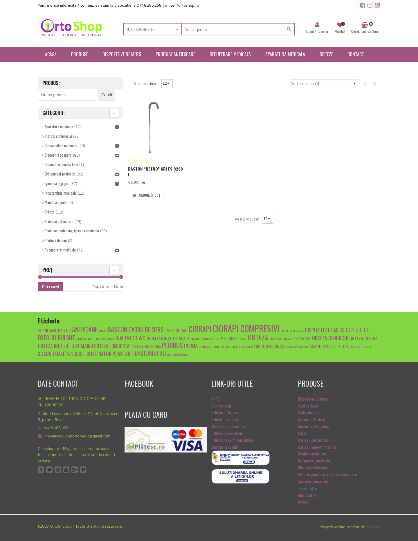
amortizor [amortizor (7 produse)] (60, 330)
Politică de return (224, 419)
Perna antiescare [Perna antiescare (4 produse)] (210, 346)
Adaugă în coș (149, 195)
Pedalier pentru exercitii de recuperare (327, 474)
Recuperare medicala (60, 250)
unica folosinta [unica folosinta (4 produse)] (177, 354)
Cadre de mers (309, 412)
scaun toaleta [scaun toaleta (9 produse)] (54, 353)
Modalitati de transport (229, 426)
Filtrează (50, 286)
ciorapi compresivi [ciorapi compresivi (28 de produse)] (246, 328)
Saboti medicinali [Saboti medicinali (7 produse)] (268, 346)
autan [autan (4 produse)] (103, 330)
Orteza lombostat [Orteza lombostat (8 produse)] (112, 346)
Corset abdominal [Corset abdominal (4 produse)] (292, 330)
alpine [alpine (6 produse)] (43, 330)
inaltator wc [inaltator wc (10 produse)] (130, 338)
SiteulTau (373, 526)
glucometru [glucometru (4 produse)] (84, 338)
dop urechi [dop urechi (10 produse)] (358, 329)
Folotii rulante (308, 406)
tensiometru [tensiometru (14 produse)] (148, 353)
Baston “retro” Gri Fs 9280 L (155, 172)
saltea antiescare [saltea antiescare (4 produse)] (297, 346)
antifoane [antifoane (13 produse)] (85, 329)
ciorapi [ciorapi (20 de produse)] (200, 328)
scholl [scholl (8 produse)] (78, 353)
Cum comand (221, 406)
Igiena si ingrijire (57, 183)
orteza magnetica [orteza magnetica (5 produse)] (146, 346)
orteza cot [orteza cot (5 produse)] (302, 338)
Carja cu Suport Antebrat (317, 447)
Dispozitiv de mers (58, 155)
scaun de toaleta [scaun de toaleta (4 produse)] (360, 346)
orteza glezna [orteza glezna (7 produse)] (363, 338)
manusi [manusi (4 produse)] (195, 338)
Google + (74, 469)
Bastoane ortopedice (313, 426)
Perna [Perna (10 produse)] (191, 345)
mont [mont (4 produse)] (243, 338)
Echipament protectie (60, 174)
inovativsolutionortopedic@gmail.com (77, 436)
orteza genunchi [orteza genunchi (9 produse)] (330, 338)
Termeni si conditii (225, 447)
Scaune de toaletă (311, 419)
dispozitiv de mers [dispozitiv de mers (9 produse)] (325, 330)
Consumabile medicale (61, 145)
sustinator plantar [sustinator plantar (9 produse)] (108, 353)
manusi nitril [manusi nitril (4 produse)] (210, 338)
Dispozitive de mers (313, 399)
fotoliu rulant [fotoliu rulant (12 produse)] (56, 337)
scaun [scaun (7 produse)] (315, 346)
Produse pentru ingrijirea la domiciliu (72, 231)
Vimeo (83, 469)
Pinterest (58, 469)
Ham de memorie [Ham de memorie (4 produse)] (104, 338)
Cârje (302, 433)
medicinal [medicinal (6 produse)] (229, 338)
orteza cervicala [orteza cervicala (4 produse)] (280, 338)
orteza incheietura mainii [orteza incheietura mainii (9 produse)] (65, 346)
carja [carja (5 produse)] (169, 330)
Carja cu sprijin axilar (314, 440)
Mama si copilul (56, 202)
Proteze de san (56, 240)
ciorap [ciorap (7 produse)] (181, 330)
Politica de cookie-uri (227, 433)
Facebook (41, 469)
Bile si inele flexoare (313, 467)
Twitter (49, 469)
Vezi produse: (146, 83)
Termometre (307, 488)
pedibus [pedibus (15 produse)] (172, 345)
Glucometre (307, 495)
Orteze (50, 212)
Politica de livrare (224, 412)
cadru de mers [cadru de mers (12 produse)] (145, 329)
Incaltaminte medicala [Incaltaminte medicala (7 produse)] (168, 338)
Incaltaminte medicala (61, 193)
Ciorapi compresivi (58, 136)
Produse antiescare (59, 221)
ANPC (215, 399)
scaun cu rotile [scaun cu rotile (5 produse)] (335, 346)
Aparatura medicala (59, 126)
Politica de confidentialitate (232, 440)
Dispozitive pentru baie (61, 164)
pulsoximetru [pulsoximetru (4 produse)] (241, 346)
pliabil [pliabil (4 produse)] (226, 346)
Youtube (66, 469)
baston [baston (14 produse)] (117, 329)
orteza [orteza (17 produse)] (258, 337)
